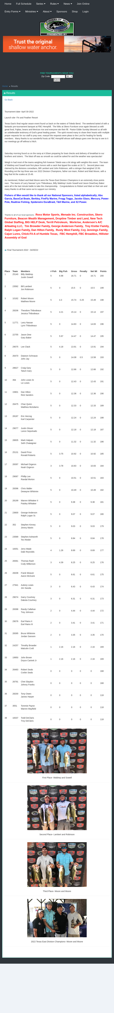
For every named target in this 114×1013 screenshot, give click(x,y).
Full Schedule (23, 3)
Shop (75, 11)
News (68, 3)
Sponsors (61, 11)
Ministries (31, 11)
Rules (54, 3)
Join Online (83, 3)
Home (8, 3)
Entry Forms (12, 11)
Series (40, 3)
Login (86, 11)
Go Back (9, 100)
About (47, 11)
